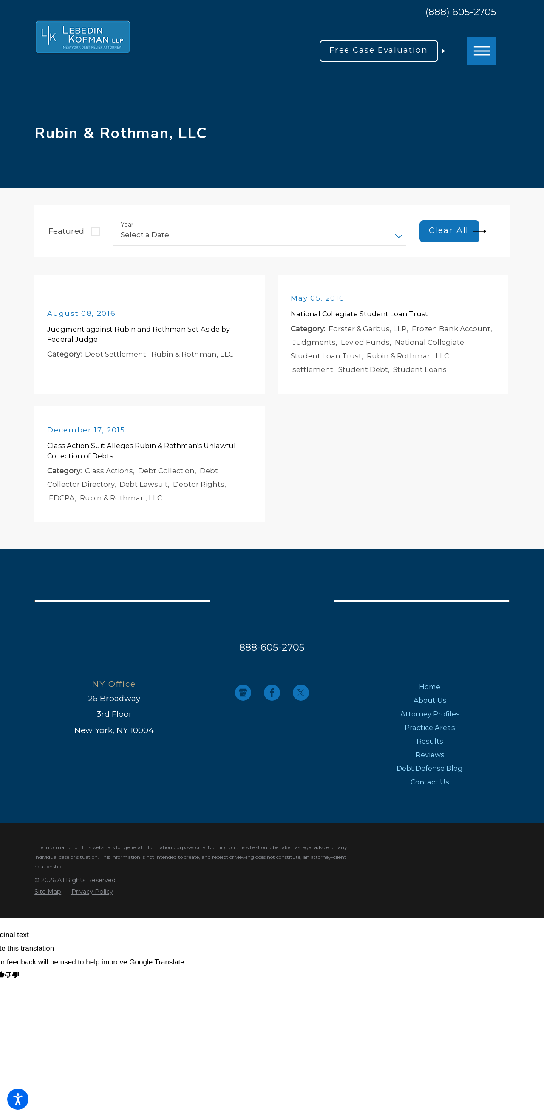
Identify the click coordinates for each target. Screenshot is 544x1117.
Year (127, 224)
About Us (430, 704)
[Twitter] (301, 696)
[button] (17, 1099)
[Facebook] (272, 696)
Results (429, 745)
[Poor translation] (12, 980)
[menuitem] (430, 690)
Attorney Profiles (429, 717)
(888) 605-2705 (460, 12)
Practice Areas (430, 731)
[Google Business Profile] (243, 696)
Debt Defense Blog (430, 772)
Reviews (430, 758)
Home (429, 690)
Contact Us (430, 786)
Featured (66, 231)
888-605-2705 (272, 651)
